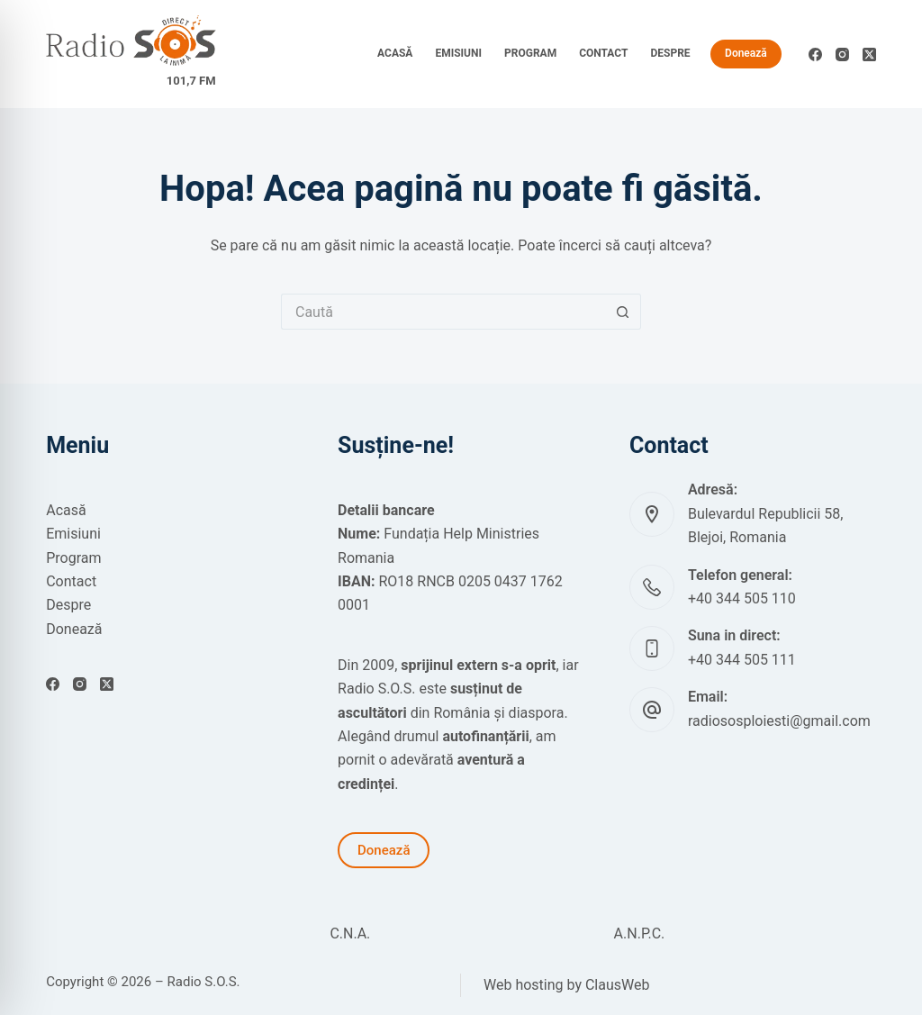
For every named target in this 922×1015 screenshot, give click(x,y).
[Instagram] (842, 54)
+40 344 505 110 (742, 598)
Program (530, 53)
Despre (670, 53)
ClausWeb (617, 984)
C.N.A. (350, 933)
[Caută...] (443, 312)
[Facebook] (815, 54)
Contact (603, 53)
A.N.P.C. (639, 933)
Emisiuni (458, 53)
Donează (746, 53)
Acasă (394, 53)
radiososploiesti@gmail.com (779, 721)
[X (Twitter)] (869, 54)
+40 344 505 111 (742, 659)
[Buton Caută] (623, 312)
